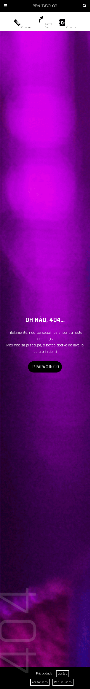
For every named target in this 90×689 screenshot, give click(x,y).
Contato (67, 24)
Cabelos (22, 24)
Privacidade (44, 673)
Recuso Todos (63, 682)
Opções (62, 674)
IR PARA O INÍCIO (45, 366)
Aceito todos (40, 682)
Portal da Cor (45, 22)
